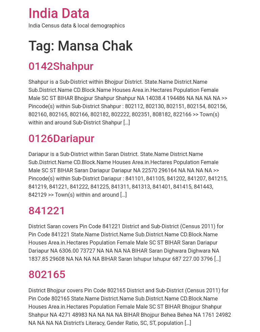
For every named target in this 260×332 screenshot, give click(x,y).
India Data (58, 13)
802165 (46, 274)
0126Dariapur (61, 138)
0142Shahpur (60, 66)
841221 (46, 210)
